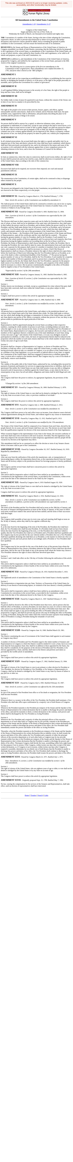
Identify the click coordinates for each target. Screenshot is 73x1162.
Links (46, 795)
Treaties (33, 795)
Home (27, 795)
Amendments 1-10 (29, 24)
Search (40, 795)
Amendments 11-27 (44, 24)
